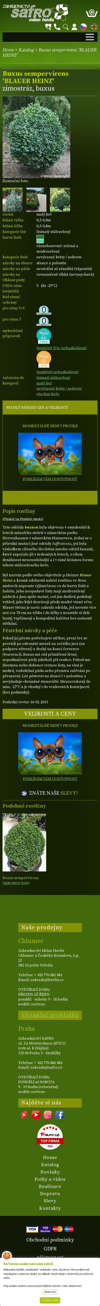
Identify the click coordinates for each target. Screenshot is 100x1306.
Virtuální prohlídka (50, 1015)
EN (93, 26)
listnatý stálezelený (53, 377)
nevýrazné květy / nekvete (59, 388)
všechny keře (47, 394)
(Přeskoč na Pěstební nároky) (23, 519)
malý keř (44, 383)
